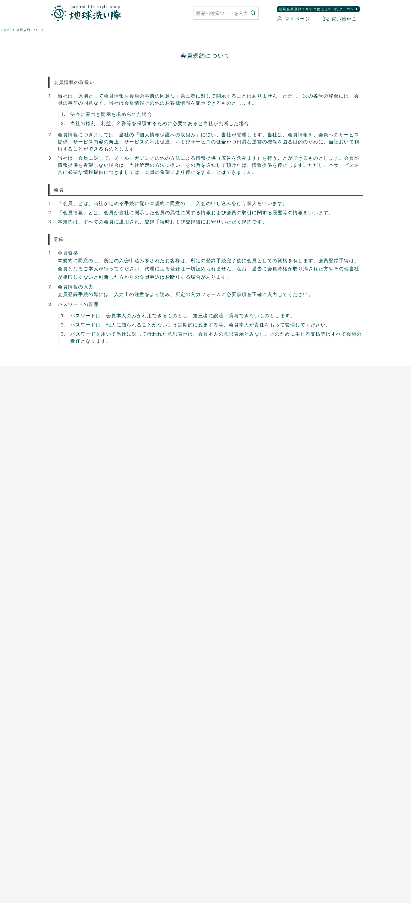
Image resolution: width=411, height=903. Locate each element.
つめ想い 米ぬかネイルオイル (319, 528)
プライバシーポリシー (301, 809)
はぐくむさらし (223, 474)
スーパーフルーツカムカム (152, 528)
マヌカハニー (140, 456)
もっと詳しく (205, 764)
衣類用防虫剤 (58, 510)
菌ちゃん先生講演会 (146, 595)
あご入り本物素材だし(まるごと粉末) (162, 438)
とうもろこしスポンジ (229, 483)
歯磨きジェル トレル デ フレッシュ (323, 474)
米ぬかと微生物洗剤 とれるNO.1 (240, 438)
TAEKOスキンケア (308, 492)
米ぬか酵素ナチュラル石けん (317, 447)
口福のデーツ (140, 465)
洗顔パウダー (303, 456)
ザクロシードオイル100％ (152, 510)
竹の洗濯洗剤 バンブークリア (237, 447)
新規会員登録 (236, 827)
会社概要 (289, 827)
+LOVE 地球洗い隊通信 (150, 613)
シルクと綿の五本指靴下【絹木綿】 (78, 492)
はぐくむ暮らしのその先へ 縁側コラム (164, 604)
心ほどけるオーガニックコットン (76, 474)
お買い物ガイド (238, 809)
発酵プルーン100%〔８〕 (151, 483)
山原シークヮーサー (146, 520)
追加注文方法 (58, 604)
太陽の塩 (136, 447)
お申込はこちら (60, 586)
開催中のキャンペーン (148, 586)
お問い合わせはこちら (125, 814)
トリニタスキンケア (309, 483)
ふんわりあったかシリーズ (70, 483)
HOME (6, 30)
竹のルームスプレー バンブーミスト (244, 456)
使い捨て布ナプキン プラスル (74, 447)
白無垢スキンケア (307, 438)
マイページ (293, 19)
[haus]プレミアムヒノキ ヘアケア (322, 501)
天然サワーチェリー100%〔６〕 (157, 492)
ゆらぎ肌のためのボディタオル (319, 547)
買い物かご (340, 19)
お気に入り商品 (238, 836)
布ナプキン (56, 438)
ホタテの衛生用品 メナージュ (237, 465)
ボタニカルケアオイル (311, 520)
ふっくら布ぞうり (62, 465)
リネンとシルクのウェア (68, 501)
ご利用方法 (56, 595)
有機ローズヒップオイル (150, 501)
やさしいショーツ (62, 456)
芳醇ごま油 (138, 538)
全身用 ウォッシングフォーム (318, 465)
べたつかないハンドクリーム (317, 510)
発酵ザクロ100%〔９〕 (149, 474)
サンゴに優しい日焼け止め (315, 538)
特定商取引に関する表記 (303, 818)
